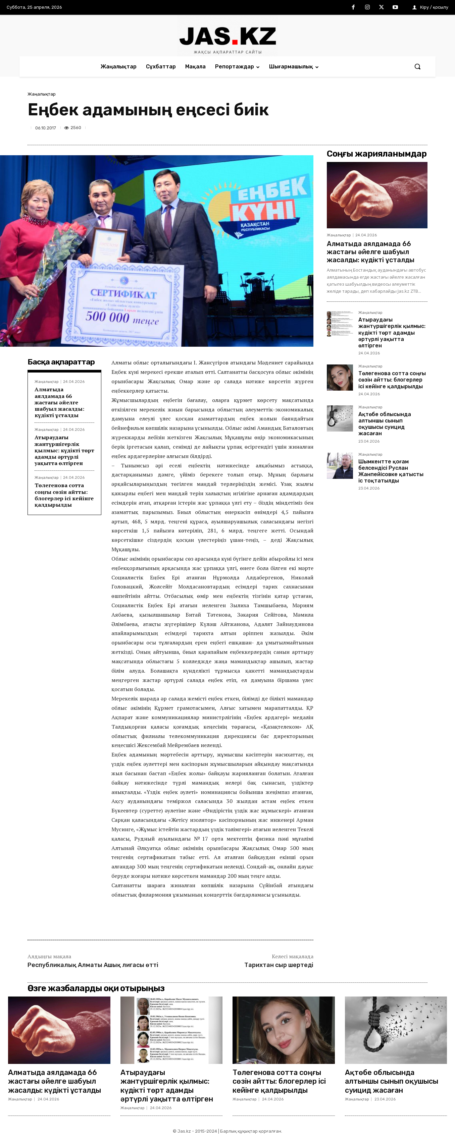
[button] (417, 66)
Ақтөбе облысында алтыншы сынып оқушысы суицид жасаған (384, 424)
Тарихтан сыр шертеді (278, 965)
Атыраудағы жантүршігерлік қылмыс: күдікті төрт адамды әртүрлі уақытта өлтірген (64, 450)
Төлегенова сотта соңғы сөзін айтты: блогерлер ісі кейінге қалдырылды (64, 494)
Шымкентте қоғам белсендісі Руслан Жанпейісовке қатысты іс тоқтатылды (390, 471)
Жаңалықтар (42, 94)
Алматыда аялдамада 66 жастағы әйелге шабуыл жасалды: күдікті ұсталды (59, 402)
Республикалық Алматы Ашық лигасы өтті (93, 965)
